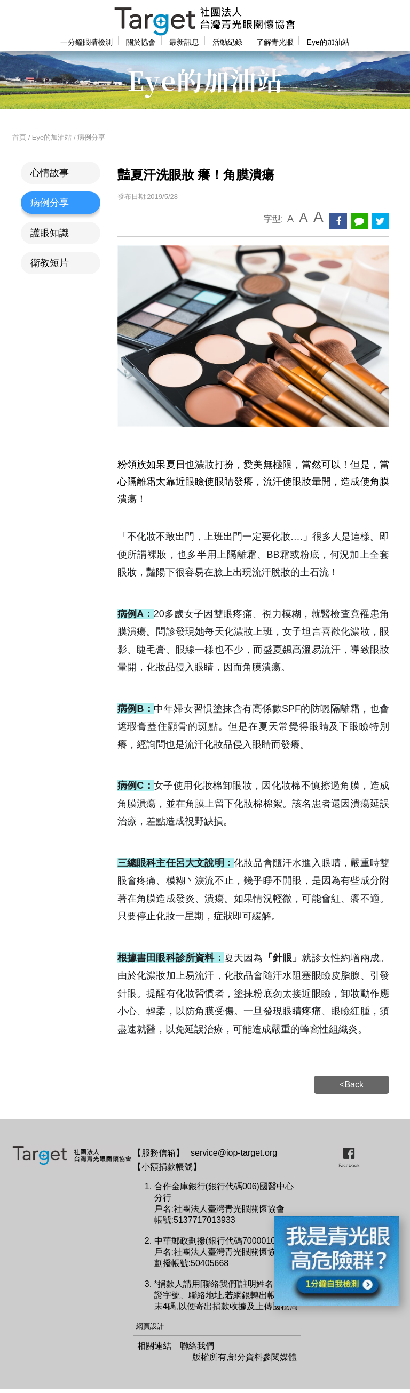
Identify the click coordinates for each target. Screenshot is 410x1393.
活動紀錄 (227, 42)
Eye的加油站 (328, 42)
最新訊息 (184, 42)
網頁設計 (150, 1326)
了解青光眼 (275, 42)
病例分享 (49, 202)
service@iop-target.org (234, 1152)
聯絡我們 (197, 1345)
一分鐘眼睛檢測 (86, 42)
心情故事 (49, 172)
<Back (352, 1084)
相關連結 (154, 1345)
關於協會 (141, 42)
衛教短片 (49, 263)
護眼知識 (49, 233)
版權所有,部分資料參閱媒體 (244, 1357)
